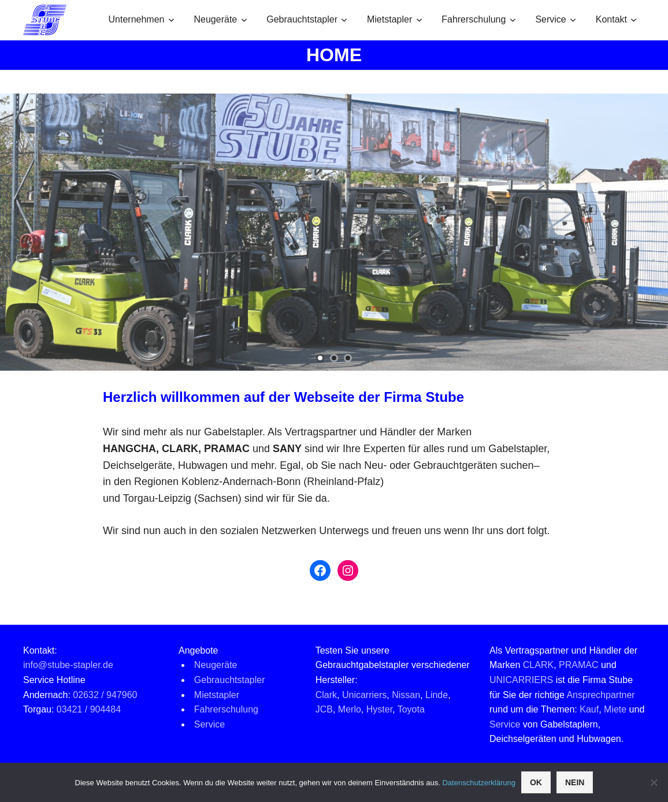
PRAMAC (578, 665)
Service (555, 19)
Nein (574, 782)
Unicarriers (364, 695)
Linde (436, 695)
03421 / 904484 (89, 709)
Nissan (406, 695)
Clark (326, 695)
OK (536, 782)
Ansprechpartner (600, 695)
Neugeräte (220, 19)
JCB (324, 709)
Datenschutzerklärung (478, 782)
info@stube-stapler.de (68, 665)
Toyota (411, 709)
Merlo (349, 709)
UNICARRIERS (521, 680)
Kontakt (616, 19)
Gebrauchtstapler (306, 19)
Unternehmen (142, 19)
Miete (615, 709)
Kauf (589, 709)
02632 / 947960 (105, 695)
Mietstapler (394, 19)
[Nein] (653, 782)
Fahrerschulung (478, 19)
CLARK (538, 665)
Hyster (379, 709)
